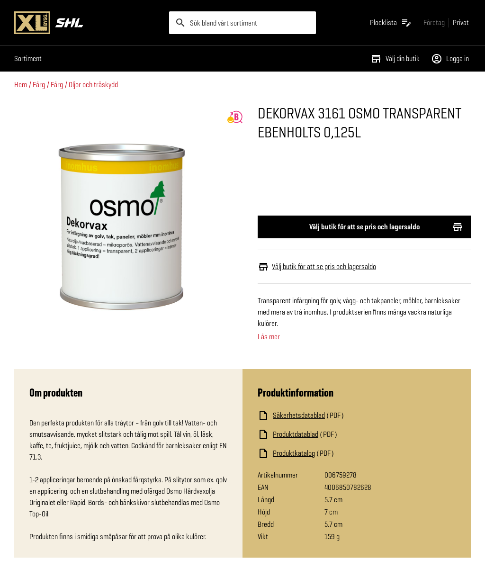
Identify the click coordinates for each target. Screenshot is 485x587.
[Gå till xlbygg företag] (434, 22)
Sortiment (28, 58)
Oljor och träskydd (93, 85)
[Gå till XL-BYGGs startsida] (88, 22)
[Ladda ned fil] (352, 415)
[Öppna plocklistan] (391, 23)
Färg (39, 85)
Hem (20, 85)
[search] (242, 22)
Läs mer (269, 337)
